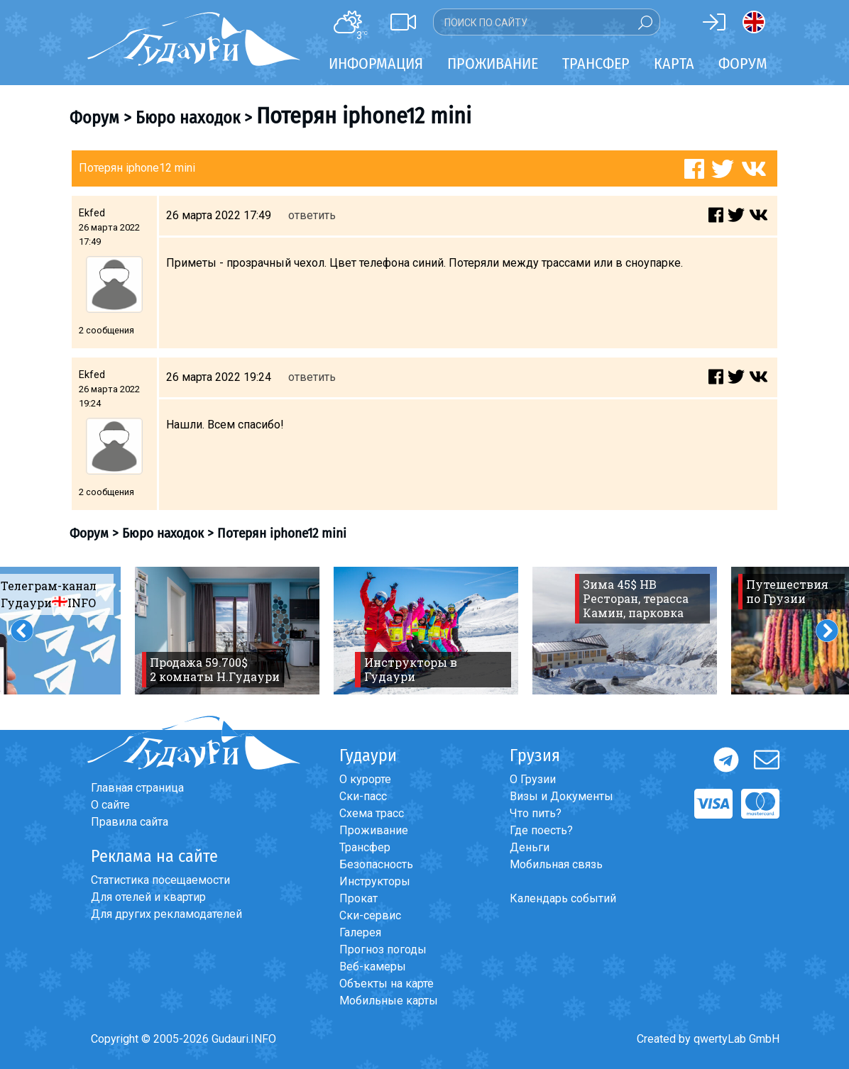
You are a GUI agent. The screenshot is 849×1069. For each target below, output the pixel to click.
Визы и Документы (561, 796)
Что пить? (536, 813)
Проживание (373, 830)
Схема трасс (371, 813)
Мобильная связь (556, 864)
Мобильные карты (388, 1000)
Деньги (529, 847)
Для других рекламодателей (166, 914)
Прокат (358, 898)
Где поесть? (541, 830)
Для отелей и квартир (148, 897)
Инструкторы (374, 881)
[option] (227, 630)
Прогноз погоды (383, 949)
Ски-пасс (363, 796)
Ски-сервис (370, 915)
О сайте (110, 805)
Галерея (360, 932)
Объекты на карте (386, 983)
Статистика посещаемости (160, 880)
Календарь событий (563, 898)
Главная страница (137, 787)
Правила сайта (129, 822)
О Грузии (533, 779)
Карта (674, 63)
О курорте (365, 779)
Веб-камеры (372, 966)
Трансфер (364, 847)
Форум (742, 63)
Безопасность (376, 864)
